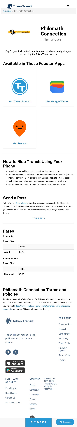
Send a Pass (21, 203)
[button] (68, 6)
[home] (19, 6)
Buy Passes (38, 422)
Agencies (7, 11)
